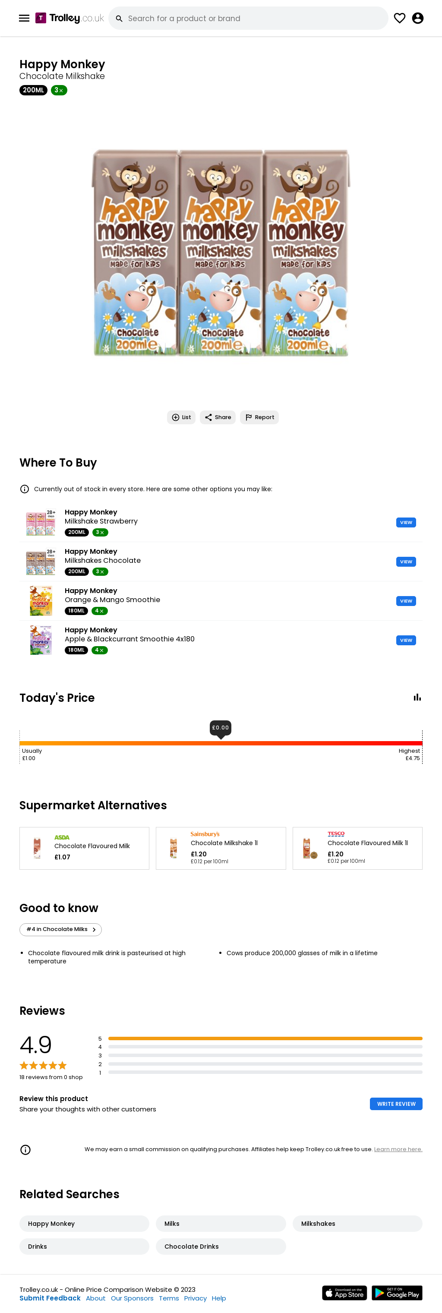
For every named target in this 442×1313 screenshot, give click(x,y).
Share (217, 417)
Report (259, 417)
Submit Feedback (50, 1298)
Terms (169, 1298)
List (181, 417)
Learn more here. (398, 1149)
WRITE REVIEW (396, 1104)
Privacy (195, 1298)
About (96, 1298)
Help (219, 1298)
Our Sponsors (132, 1298)
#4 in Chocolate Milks (62, 929)
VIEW (406, 522)
